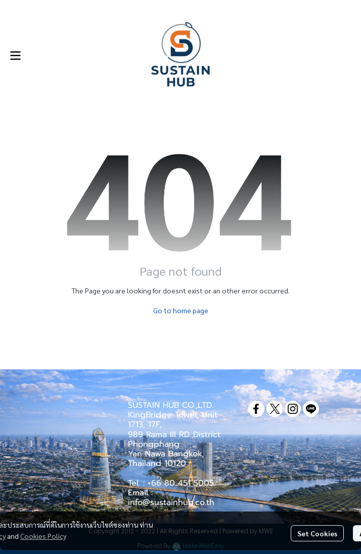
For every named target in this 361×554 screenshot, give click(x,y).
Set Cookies (317, 533)
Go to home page (180, 310)
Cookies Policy (43, 535)
